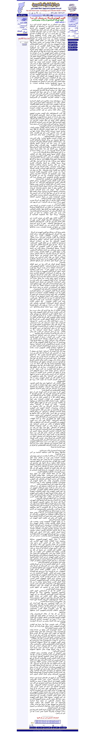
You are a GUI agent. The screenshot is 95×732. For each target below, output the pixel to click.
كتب (76, 23)
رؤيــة (24, 18)
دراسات (72, 21)
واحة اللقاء (23, 23)
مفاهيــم (73, 19)
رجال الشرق (72, 24)
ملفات (23, 20)
